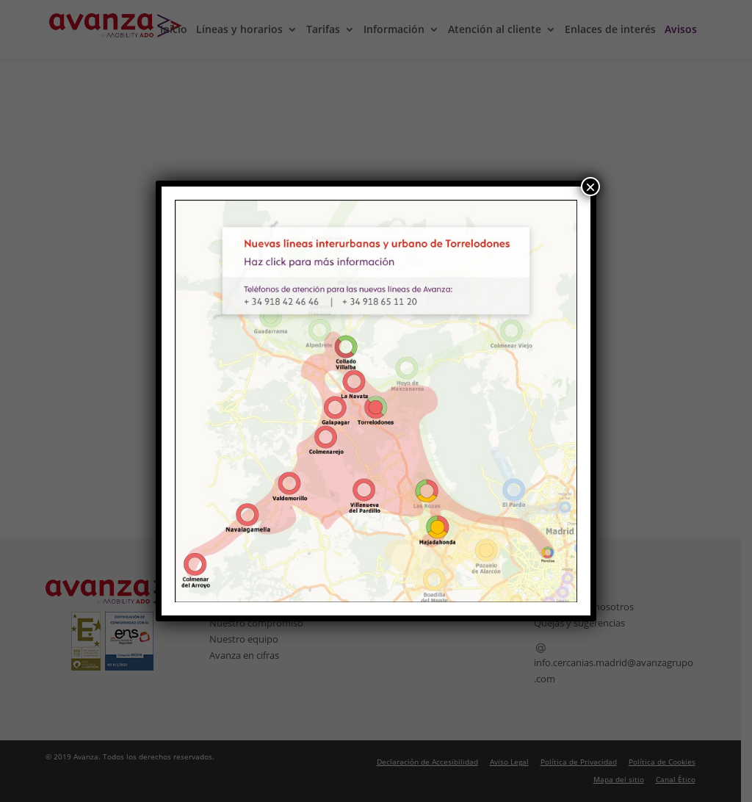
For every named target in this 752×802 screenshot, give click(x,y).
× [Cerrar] (590, 186)
